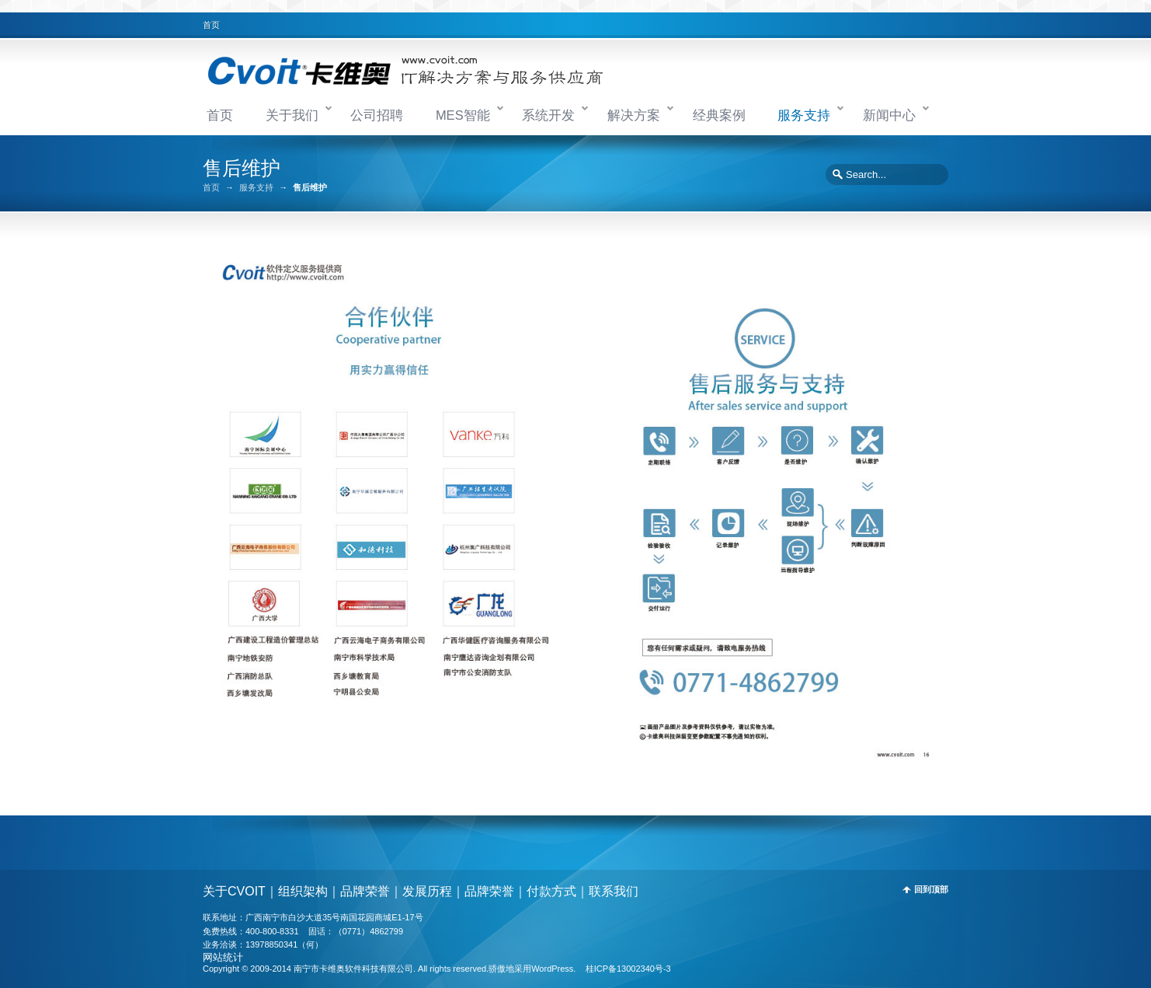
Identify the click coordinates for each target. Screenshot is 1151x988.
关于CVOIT (234, 891)
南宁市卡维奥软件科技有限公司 (353, 968)
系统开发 (548, 115)
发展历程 (427, 891)
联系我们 (613, 891)
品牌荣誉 (365, 891)
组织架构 (303, 891)
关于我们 (292, 115)
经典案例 (719, 115)
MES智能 (463, 115)
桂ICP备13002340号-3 (628, 968)
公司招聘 (376, 115)
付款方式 (551, 891)
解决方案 (633, 115)
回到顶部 (931, 889)
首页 (211, 25)
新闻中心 (889, 115)
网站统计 (223, 957)
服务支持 (803, 115)
